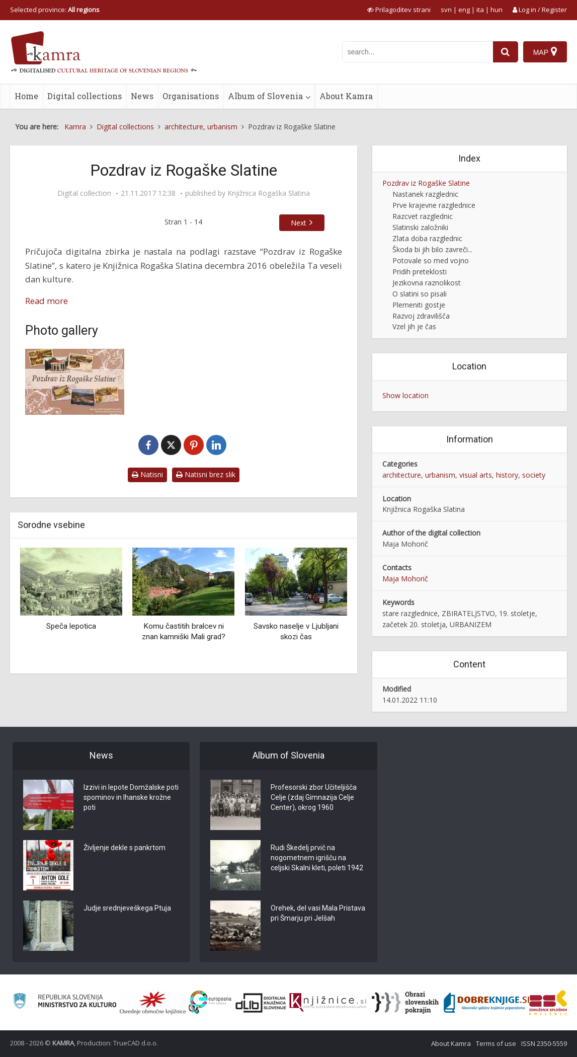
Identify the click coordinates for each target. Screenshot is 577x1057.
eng (464, 9)
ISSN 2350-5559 (544, 1043)
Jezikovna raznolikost (426, 282)
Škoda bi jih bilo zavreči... (432, 249)
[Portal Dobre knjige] (486, 1003)
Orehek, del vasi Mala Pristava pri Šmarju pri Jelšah (318, 913)
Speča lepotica (71, 626)
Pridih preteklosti (419, 271)
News (142, 96)
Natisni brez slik (205, 474)
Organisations (190, 96)
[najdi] (505, 51)
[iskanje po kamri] (417, 51)
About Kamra (346, 96)
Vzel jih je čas (414, 326)
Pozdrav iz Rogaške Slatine (426, 183)
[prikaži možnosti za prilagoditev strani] (399, 9)
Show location (405, 395)
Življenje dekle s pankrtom (125, 848)
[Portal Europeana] (210, 1002)
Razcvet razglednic (422, 216)
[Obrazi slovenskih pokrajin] (405, 1002)
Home (26, 96)
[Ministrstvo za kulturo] (64, 1002)
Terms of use (496, 1043)
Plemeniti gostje (418, 305)
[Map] (545, 51)
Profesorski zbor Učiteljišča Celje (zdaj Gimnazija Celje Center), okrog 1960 (314, 797)
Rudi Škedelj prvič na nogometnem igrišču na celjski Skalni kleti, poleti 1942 (317, 858)
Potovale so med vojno (430, 260)
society (533, 475)
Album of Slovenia (265, 96)
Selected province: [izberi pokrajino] (55, 9)
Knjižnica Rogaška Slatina (268, 193)
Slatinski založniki (420, 227)
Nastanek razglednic (425, 194)
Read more (46, 301)
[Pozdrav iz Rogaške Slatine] (74, 382)
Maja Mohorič (405, 578)
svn (446, 9)
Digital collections (84, 96)
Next (298, 223)
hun (496, 9)
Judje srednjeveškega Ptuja (127, 908)
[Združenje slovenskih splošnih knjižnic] (328, 1003)
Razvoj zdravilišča (421, 316)
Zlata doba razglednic (427, 238)
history (507, 475)
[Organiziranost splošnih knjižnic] (153, 1002)
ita (480, 9)
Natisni (147, 474)
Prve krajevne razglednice (433, 205)
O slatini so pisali (419, 293)
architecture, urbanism (418, 475)
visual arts (475, 475)
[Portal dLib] (261, 1002)
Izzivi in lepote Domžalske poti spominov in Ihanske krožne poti (131, 797)
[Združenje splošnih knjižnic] (548, 1002)
